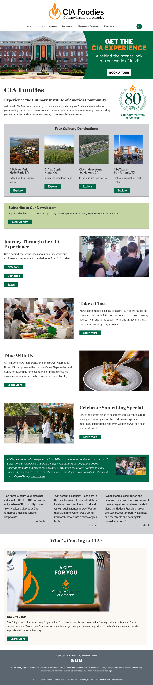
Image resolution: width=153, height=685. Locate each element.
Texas (11, 284)
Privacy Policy (86, 680)
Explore (18, 190)
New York (13, 267)
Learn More (90, 332)
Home (28, 26)
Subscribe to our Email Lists (51, 680)
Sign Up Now (20, 221)
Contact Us (72, 680)
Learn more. (38, 476)
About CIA (108, 26)
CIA (33, 680)
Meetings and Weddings (88, 26)
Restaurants (67, 26)
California (14, 275)
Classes (52, 26)
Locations (39, 26)
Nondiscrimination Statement (109, 680)
